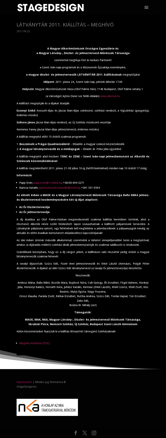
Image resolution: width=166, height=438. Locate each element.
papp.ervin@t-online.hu (48, 182)
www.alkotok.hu (110, 96)
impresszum (24, 382)
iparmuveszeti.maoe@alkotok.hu (59, 187)
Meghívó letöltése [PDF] (34, 343)
